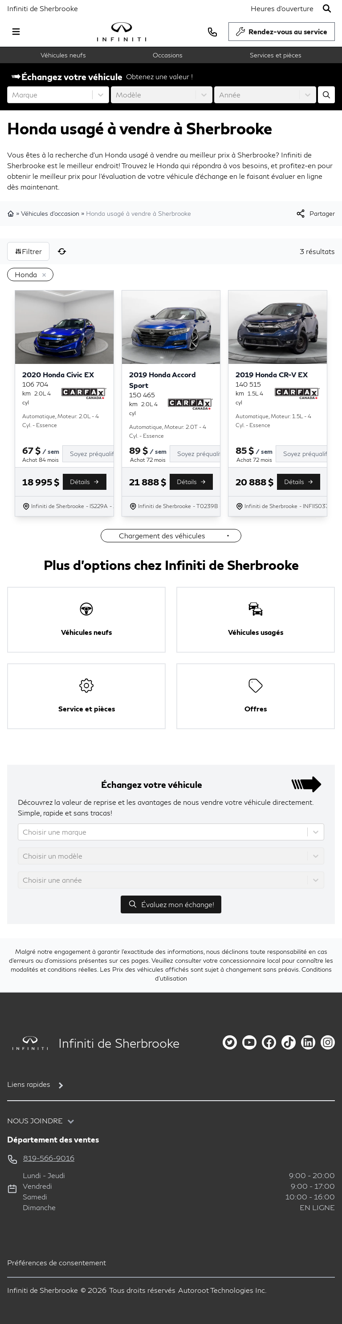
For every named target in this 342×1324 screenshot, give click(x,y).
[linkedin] (308, 1042)
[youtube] (249, 1042)
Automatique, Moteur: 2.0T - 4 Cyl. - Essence (167, 431)
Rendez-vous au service (281, 33)
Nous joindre (35, 1120)
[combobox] (13, 94)
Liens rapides (28, 1084)
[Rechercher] (327, 8)
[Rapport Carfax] (83, 393)
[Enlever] (42, 275)
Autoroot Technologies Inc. (222, 1290)
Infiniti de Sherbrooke (42, 8)
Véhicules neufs (63, 55)
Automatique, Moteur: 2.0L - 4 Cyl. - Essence (60, 420)
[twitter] (230, 1042)
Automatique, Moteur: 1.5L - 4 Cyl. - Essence (273, 420)
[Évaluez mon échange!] (326, 94)
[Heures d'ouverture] (282, 8)
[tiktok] (288, 1042)
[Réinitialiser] (61, 251)
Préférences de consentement (56, 1262)
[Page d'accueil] (27, 1043)
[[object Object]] (315, 213)
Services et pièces (275, 55)
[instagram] (328, 1042)
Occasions (168, 55)
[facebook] (269, 1042)
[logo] (121, 31)
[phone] (212, 31)
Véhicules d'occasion (50, 213)
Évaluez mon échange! (171, 904)
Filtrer (28, 251)
